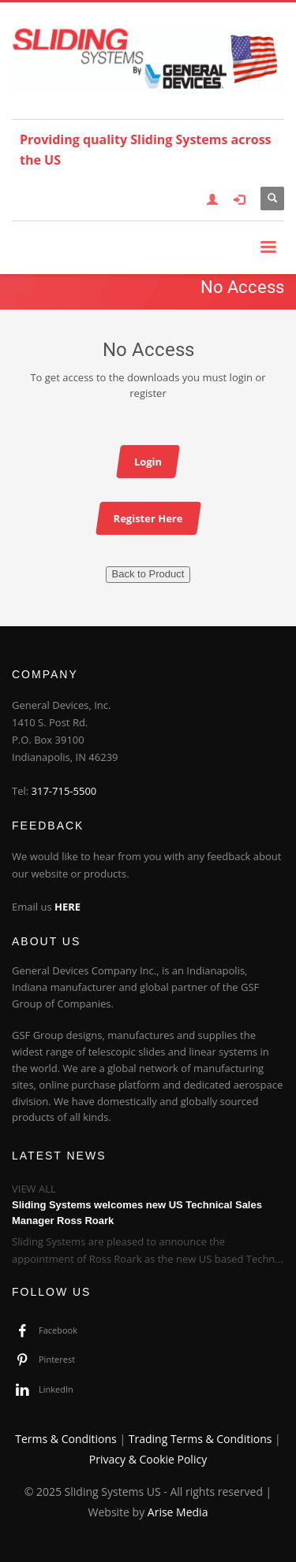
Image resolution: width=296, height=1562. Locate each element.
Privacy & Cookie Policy (148, 1459)
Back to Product (148, 574)
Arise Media (178, 1511)
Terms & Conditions (66, 1438)
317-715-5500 (64, 791)
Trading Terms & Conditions (200, 1438)
